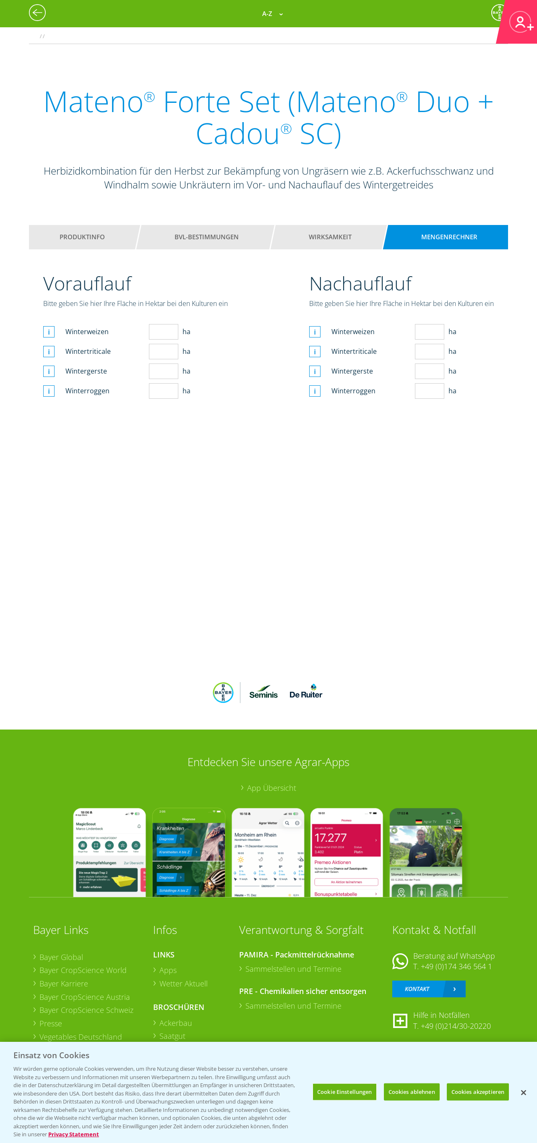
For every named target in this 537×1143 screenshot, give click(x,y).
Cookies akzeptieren (477, 1091)
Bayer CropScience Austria (84, 997)
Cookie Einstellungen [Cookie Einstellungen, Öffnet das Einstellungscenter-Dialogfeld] (344, 1091)
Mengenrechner (449, 237)
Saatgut (172, 1036)
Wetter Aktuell (183, 983)
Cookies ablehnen (411, 1091)
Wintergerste (86, 371)
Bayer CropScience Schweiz (86, 1010)
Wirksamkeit (330, 237)
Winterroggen (87, 390)
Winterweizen (87, 331)
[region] (268, 1092)
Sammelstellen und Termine (293, 969)
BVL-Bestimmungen (207, 237)
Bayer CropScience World (83, 970)
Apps (168, 970)
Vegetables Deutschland (80, 1037)
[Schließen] (523, 1092)
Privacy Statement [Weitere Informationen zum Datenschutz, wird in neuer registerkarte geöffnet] (73, 1134)
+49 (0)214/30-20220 (456, 1026)
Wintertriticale (88, 351)
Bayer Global (61, 957)
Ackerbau (175, 1023)
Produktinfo (82, 237)
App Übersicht (271, 788)
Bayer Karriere (63, 983)
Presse (50, 1023)
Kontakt (417, 989)
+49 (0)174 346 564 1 (456, 966)
